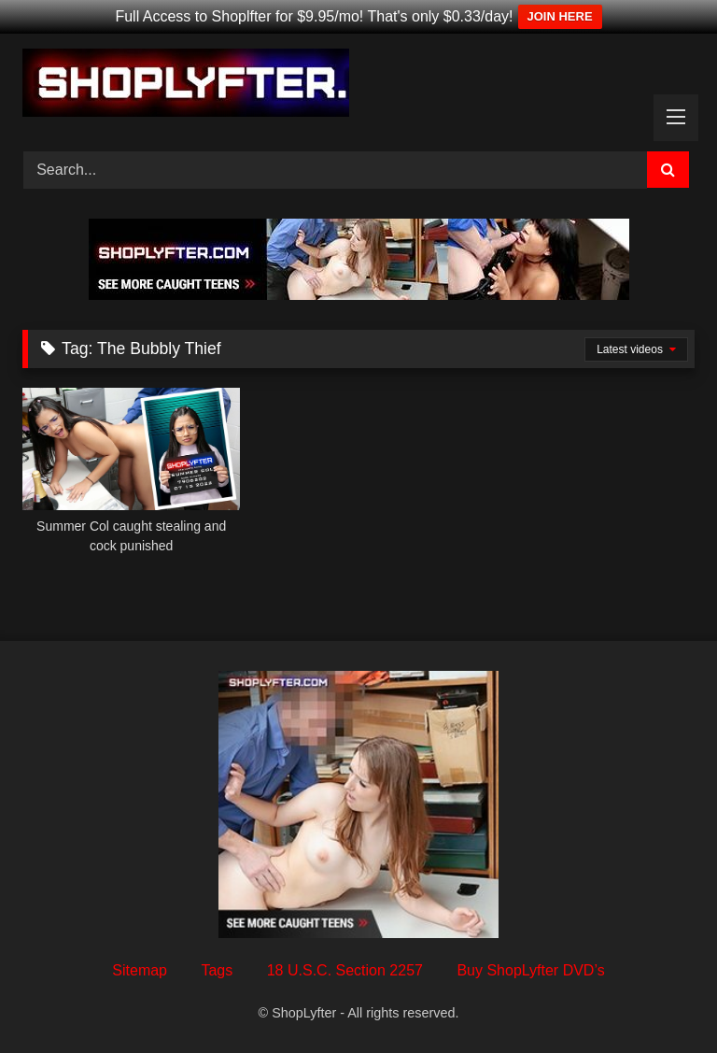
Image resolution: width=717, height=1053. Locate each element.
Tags (216, 970)
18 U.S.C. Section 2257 (345, 970)
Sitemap (139, 970)
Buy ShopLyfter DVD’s (530, 970)
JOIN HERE (560, 16)
